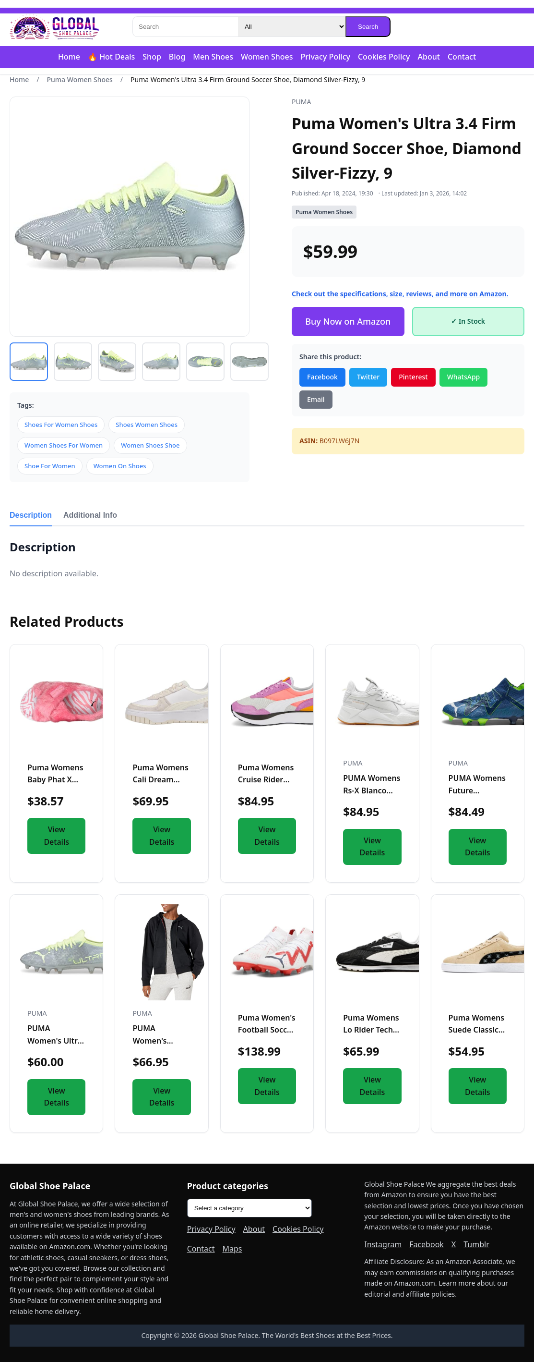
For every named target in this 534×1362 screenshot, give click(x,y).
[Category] (291, 26)
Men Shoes (213, 56)
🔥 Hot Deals (111, 56)
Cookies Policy (384, 56)
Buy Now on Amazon (348, 321)
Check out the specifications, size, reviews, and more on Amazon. (400, 293)
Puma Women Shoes (80, 79)
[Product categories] (249, 1208)
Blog (177, 56)
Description (31, 515)
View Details (56, 835)
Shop (151, 56)
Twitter (368, 376)
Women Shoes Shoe (150, 445)
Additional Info (90, 515)
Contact (462, 56)
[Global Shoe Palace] (55, 26)
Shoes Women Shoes (147, 424)
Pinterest (413, 376)
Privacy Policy (325, 56)
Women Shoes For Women (63, 445)
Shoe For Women (49, 466)
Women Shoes (267, 56)
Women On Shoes (120, 466)
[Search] (185, 26)
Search (368, 26)
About (429, 56)
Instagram (383, 1244)
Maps (232, 1248)
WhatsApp (463, 376)
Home (69, 56)
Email (316, 399)
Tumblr (476, 1244)
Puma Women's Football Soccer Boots (267, 1029)
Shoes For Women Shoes (60, 424)
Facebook (322, 376)
